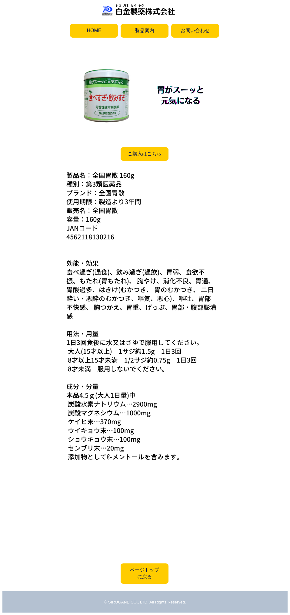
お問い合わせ (195, 30)
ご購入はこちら (145, 153)
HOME (94, 30)
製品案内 (144, 30)
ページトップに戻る (144, 573)
